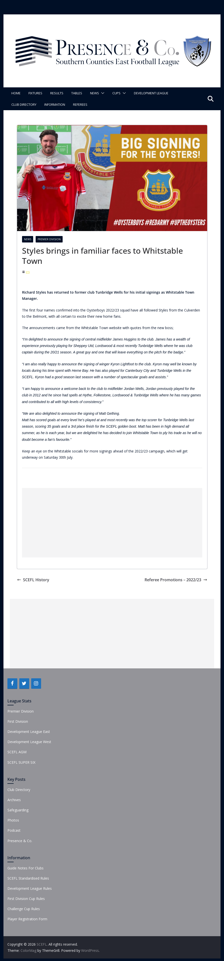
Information (54, 104)
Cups (116, 93)
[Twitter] (24, 683)
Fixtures (35, 93)
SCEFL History (33, 580)
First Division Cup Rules (26, 898)
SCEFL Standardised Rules (28, 878)
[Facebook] (12, 683)
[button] (101, 93)
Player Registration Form (27, 919)
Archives (14, 799)
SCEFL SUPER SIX (21, 762)
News (94, 93)
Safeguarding (17, 810)
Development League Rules (29, 888)
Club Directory (23, 104)
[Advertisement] (112, 522)
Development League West (29, 741)
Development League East (28, 731)
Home (16, 93)
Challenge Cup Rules (23, 908)
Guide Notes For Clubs (25, 868)
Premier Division (49, 239)
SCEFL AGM (16, 752)
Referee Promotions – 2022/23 (176, 580)
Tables (76, 93)
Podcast (14, 830)
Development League (151, 93)
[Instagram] (36, 683)
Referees (80, 104)
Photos (13, 820)
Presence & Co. (19, 840)
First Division (17, 721)
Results (56, 93)
